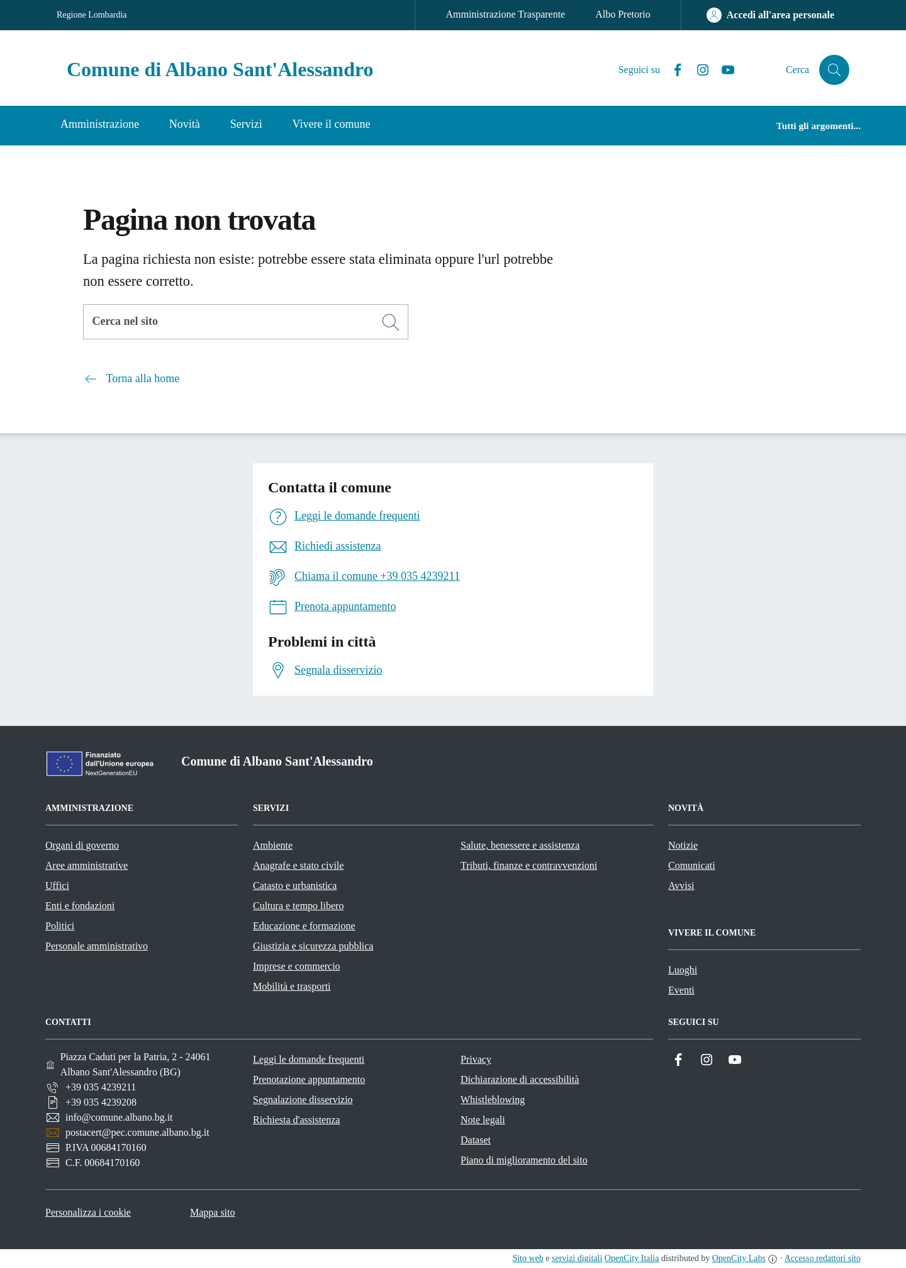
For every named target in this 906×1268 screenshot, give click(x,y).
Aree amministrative (86, 865)
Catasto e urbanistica (295, 885)
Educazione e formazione (304, 925)
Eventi (681, 990)
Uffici (57, 885)
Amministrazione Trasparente (505, 14)
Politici (59, 925)
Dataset (476, 1140)
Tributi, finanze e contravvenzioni (529, 865)
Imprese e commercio (296, 966)
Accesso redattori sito (823, 1258)
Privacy (476, 1059)
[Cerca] (391, 322)
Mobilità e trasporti (292, 986)
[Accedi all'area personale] (770, 15)
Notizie (683, 845)
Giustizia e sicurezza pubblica (313, 946)
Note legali (483, 1119)
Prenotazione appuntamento (309, 1079)
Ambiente (273, 845)
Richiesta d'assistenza (296, 1119)
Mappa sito (212, 1212)
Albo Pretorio (623, 14)
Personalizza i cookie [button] (88, 1212)
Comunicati (691, 865)
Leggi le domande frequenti (308, 1059)
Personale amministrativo (96, 946)
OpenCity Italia (632, 1258)
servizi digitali (577, 1258)
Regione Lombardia (92, 15)
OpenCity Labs (739, 1258)
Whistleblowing (493, 1099)
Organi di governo (82, 845)
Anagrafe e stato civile (298, 865)
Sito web (527, 1258)
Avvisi (681, 885)
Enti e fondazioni (80, 905)
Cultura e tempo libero (298, 905)
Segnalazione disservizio (303, 1099)
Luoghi (682, 970)
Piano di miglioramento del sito (524, 1160)
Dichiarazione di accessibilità (520, 1079)
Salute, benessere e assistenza (520, 845)
